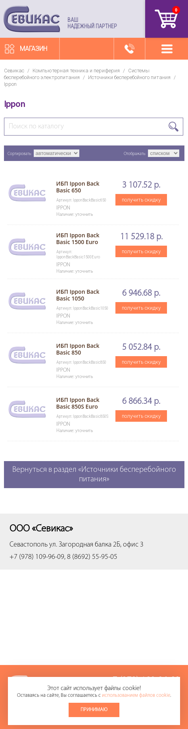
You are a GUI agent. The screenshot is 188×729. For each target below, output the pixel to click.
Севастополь (29, 545)
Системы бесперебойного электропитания (77, 74)
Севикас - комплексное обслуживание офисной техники (31, 19)
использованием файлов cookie (136, 695)
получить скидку (141, 200)
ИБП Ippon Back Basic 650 (78, 187)
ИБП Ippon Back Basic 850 (78, 349)
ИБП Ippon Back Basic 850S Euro (78, 403)
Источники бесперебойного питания (129, 77)
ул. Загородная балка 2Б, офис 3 (96, 545)
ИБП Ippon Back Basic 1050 (78, 295)
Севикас (14, 71)
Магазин (33, 48)
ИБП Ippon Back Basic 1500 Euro (78, 238)
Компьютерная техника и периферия (76, 71)
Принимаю (94, 709)
